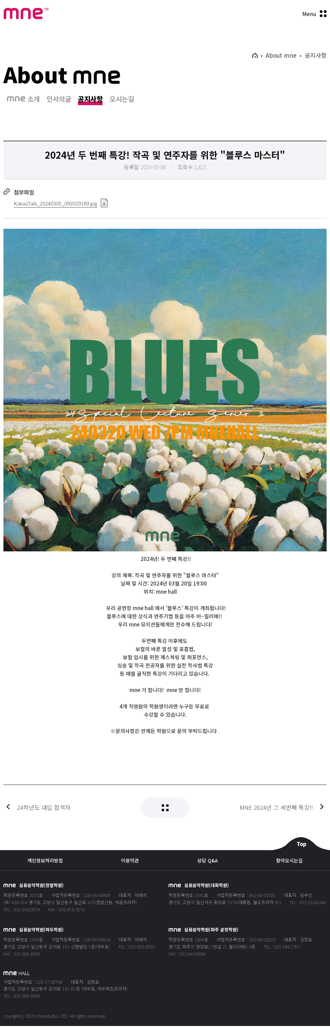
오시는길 (121, 100)
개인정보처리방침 (45, 861)
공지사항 (90, 100)
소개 (23, 100)
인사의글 (59, 100)
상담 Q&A (207, 861)
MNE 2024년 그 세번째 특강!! (276, 816)
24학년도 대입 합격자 (43, 816)
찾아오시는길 (289, 861)
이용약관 (130, 861)
